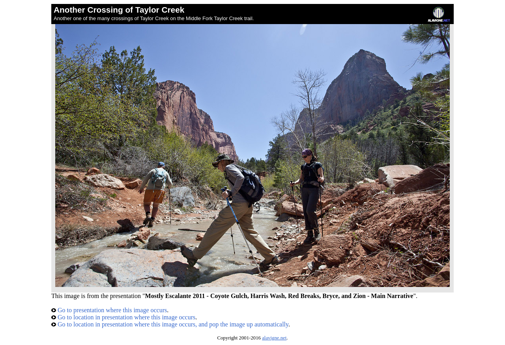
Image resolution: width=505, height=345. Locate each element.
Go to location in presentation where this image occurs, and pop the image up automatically (169, 324)
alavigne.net (274, 338)
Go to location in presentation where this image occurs (123, 317)
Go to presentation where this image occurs (109, 310)
